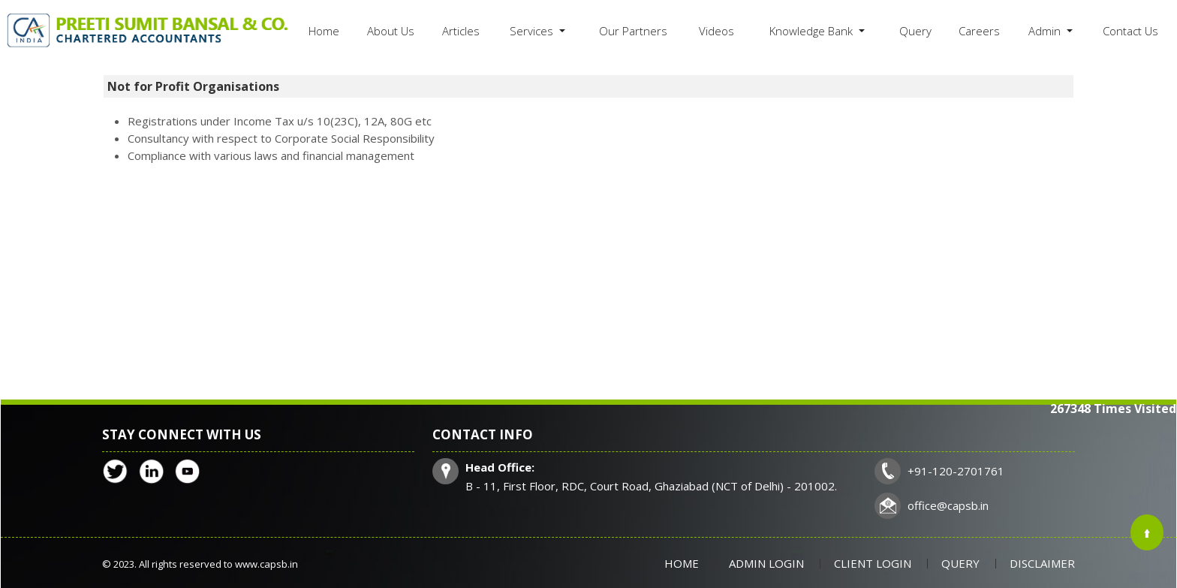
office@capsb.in (948, 505)
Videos (716, 30)
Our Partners (633, 30)
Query (915, 30)
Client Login (872, 563)
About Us (390, 30)
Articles (461, 30)
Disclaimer (1042, 563)
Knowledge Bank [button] (812, 30)
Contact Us (1130, 30)
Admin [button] (1046, 30)
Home (324, 30)
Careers (979, 30)
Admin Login (766, 563)
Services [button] (533, 30)
